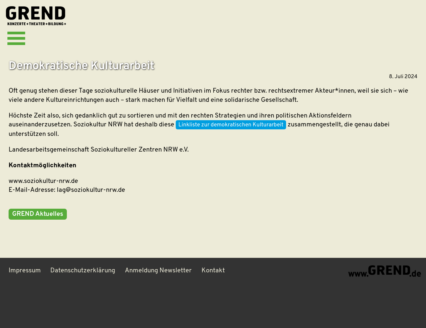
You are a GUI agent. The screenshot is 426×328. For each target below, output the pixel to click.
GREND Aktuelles (37, 214)
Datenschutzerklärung (82, 270)
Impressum (25, 270)
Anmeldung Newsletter (158, 270)
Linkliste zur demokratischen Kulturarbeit (230, 125)
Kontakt (213, 270)
